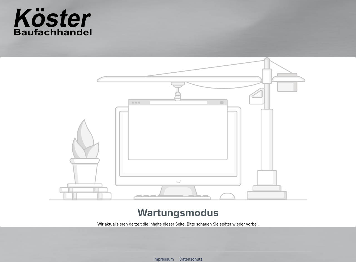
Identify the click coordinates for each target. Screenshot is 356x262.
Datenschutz (190, 259)
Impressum (164, 259)
